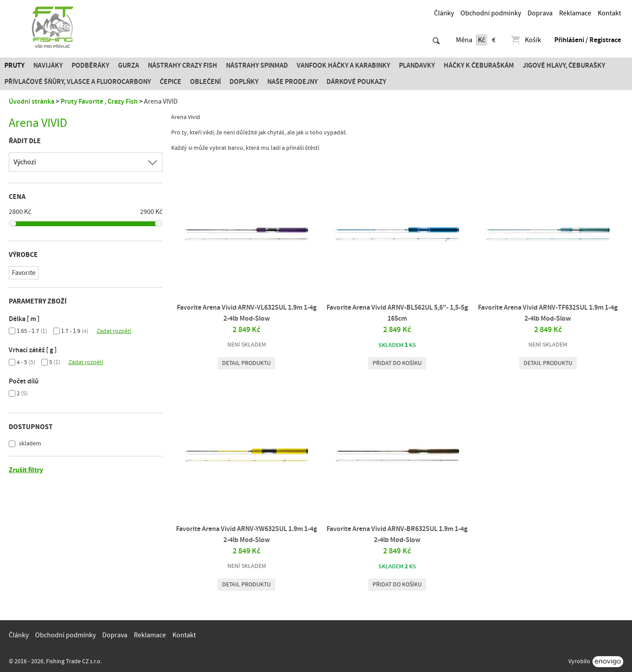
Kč (481, 40)
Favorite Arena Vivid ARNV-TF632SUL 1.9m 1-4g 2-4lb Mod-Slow (548, 312)
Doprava (540, 13)
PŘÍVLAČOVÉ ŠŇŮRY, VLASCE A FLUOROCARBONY (77, 82)
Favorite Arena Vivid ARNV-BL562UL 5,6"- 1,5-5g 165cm (397, 312)
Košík (525, 40)
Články (444, 13)
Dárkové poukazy (356, 82)
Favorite (24, 273)
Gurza (128, 65)
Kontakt (609, 13)
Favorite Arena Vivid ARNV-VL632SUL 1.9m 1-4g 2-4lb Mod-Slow (246, 312)
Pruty (14, 65)
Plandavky (417, 65)
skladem (29, 443)
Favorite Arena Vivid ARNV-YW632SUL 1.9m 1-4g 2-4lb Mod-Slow (246, 534)
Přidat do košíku (397, 363)
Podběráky (90, 65)
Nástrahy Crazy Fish (182, 65)
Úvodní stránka (31, 101)
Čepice (170, 82)
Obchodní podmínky (490, 13)
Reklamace (575, 13)
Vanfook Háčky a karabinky (343, 65)
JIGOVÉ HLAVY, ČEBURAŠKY (564, 65)
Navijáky (48, 65)
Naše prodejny (292, 82)
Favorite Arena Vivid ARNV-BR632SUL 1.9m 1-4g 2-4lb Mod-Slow (397, 534)
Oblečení (205, 82)
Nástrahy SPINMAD (257, 65)
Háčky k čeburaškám (479, 65)
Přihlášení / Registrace (587, 40)
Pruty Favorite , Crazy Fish (99, 101)
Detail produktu (246, 363)
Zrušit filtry (26, 470)
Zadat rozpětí (114, 331)
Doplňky (244, 82)
